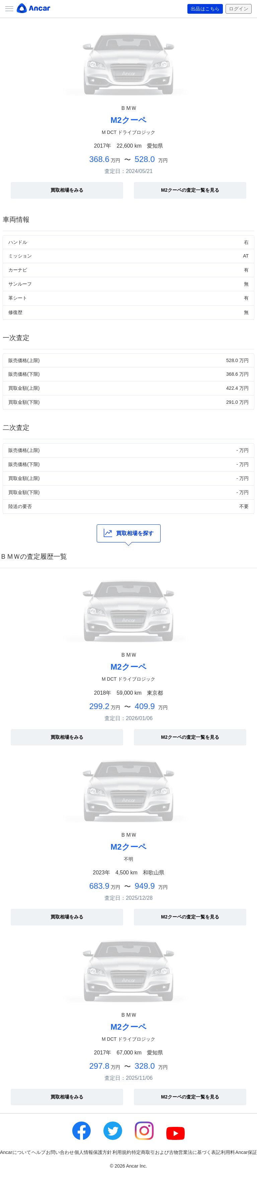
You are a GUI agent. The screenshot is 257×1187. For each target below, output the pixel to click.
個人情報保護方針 (93, 1152)
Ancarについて (15, 1152)
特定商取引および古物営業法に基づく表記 (176, 1152)
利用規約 (121, 1152)
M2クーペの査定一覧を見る (190, 190)
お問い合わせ (60, 1152)
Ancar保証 (246, 1152)
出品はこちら (205, 9)
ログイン (238, 9)
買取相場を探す (129, 533)
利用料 (228, 1152)
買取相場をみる (67, 190)
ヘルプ (38, 1152)
